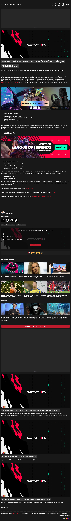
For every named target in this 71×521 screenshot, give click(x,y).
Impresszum (25, 513)
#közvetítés (6, 224)
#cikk (2, 224)
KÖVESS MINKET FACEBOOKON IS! (41, 196)
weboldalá (29, 188)
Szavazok (35, 244)
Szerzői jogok (33, 513)
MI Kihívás (53, 192)
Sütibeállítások (64, 513)
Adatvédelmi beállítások (53, 513)
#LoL (16, 224)
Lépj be (27, 326)
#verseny (24, 224)
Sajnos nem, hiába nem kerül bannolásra (13, 239)
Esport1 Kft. (16, 513)
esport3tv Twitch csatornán (9, 82)
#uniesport (20, 224)
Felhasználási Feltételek (64, 515)
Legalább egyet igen (9, 236)
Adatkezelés (42, 513)
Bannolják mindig (8, 234)
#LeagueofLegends (12, 224)
